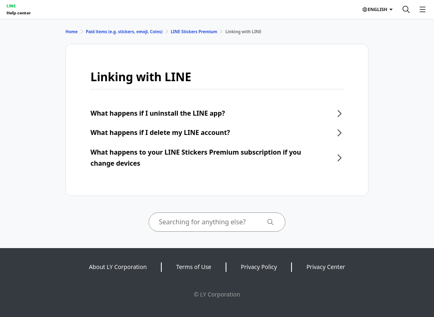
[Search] (406, 9)
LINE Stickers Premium (194, 31)
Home (72, 31)
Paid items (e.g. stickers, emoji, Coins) (124, 31)
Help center (19, 13)
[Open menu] (422, 9)
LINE (11, 6)
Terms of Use (193, 267)
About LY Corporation (118, 267)
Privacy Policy (259, 267)
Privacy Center (325, 267)
